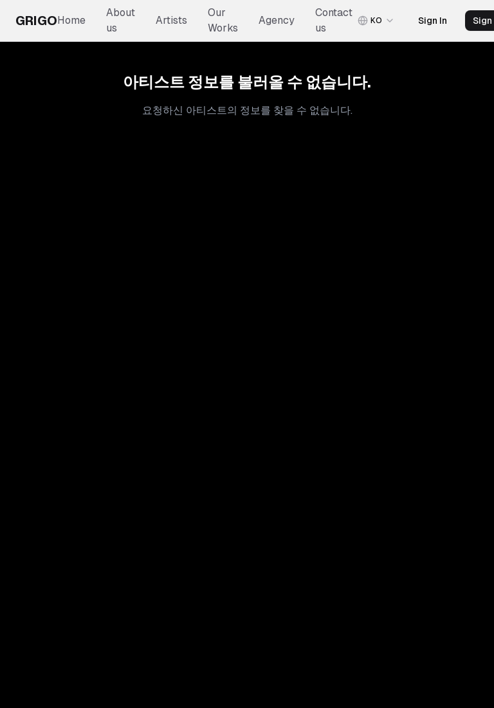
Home (71, 20)
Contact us (333, 20)
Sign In (432, 20)
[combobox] (376, 20)
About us (120, 20)
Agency (277, 20)
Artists (171, 20)
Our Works (223, 20)
